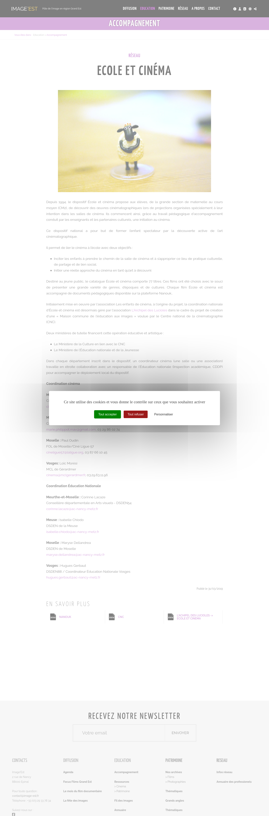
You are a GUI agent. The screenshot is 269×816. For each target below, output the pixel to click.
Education (147, 9)
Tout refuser (136, 414)
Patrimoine (167, 9)
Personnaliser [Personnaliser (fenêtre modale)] (163, 414)
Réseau (183, 9)
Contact (214, 9)
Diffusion (130, 9)
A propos (198, 9)
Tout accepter (107, 414)
